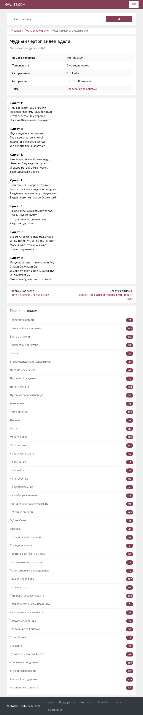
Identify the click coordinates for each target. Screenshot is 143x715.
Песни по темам (23, 311)
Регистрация (54, 709)
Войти (117, 702)
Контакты (87, 702)
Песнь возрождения (37, 30)
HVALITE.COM (14, 4)
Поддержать (67, 702)
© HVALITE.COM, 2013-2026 (23, 705)
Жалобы (103, 702)
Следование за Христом (82, 88)
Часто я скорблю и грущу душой (29, 294)
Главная (16, 30)
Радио (50, 702)
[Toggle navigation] (134, 4)
